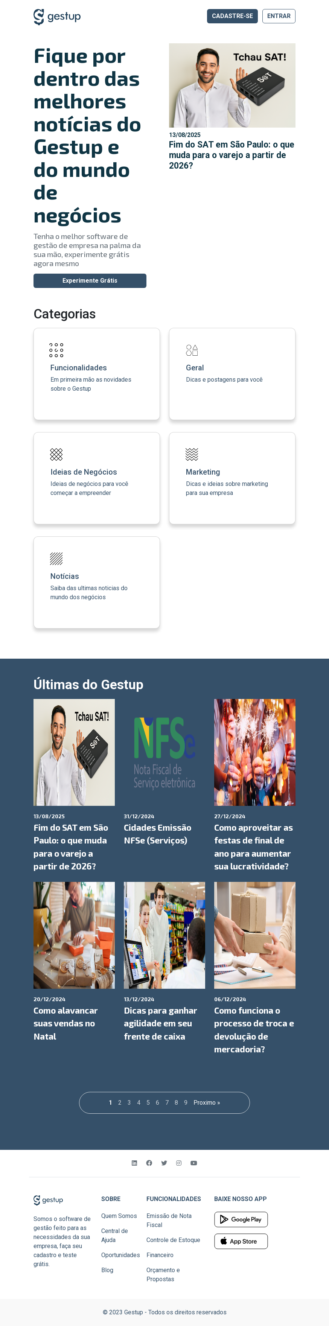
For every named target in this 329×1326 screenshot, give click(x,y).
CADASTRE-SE (232, 16)
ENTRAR (279, 16)
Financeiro (160, 1255)
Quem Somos (119, 1215)
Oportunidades (120, 1255)
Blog (107, 1270)
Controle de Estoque (173, 1240)
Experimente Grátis (89, 280)
